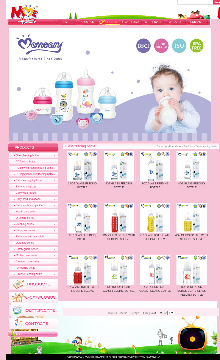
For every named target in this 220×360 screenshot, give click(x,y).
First (145, 313)
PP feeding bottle (26, 161)
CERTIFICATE (153, 21)
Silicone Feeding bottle (29, 274)
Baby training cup (26, 186)
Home (65, 21)
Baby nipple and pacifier (30, 205)
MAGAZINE (175, 21)
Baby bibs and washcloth (30, 236)
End (160, 313)
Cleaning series (25, 224)
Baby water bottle (26, 192)
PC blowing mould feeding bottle (34, 167)
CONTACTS (197, 21)
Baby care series (25, 230)
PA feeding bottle (25, 267)
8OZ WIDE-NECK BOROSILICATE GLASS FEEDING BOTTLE (192, 290)
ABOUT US (87, 21)
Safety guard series (27, 249)
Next (153, 313)
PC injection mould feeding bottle (35, 174)
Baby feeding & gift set (29, 180)
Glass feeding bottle (27, 155)
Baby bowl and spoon (28, 199)
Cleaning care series (27, 261)
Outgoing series (25, 242)
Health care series (26, 211)
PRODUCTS (109, 21)
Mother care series (26, 255)
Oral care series (25, 217)
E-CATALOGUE (131, 21)
